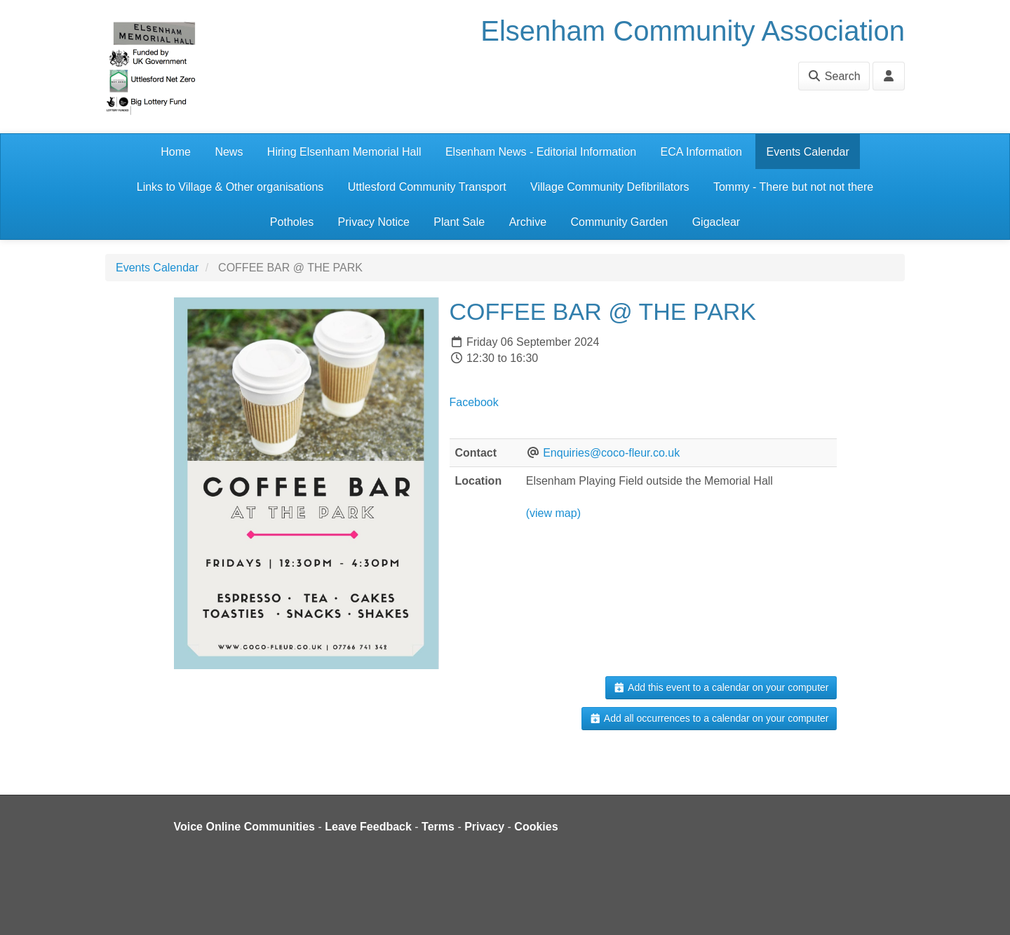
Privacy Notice (374, 222)
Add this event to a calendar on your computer (720, 687)
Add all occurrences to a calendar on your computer (708, 718)
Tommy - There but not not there (793, 187)
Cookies (536, 827)
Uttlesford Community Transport (427, 187)
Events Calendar (807, 152)
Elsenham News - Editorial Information (540, 152)
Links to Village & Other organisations (230, 187)
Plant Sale (459, 222)
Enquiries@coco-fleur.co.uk (611, 453)
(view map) (553, 513)
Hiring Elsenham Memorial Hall (344, 152)
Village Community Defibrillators (609, 187)
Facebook (474, 402)
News (229, 152)
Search (833, 76)
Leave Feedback (368, 827)
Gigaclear (716, 222)
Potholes (292, 222)
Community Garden (619, 222)
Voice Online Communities (245, 827)
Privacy (484, 827)
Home (176, 152)
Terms (438, 827)
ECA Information (702, 152)
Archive (527, 222)
